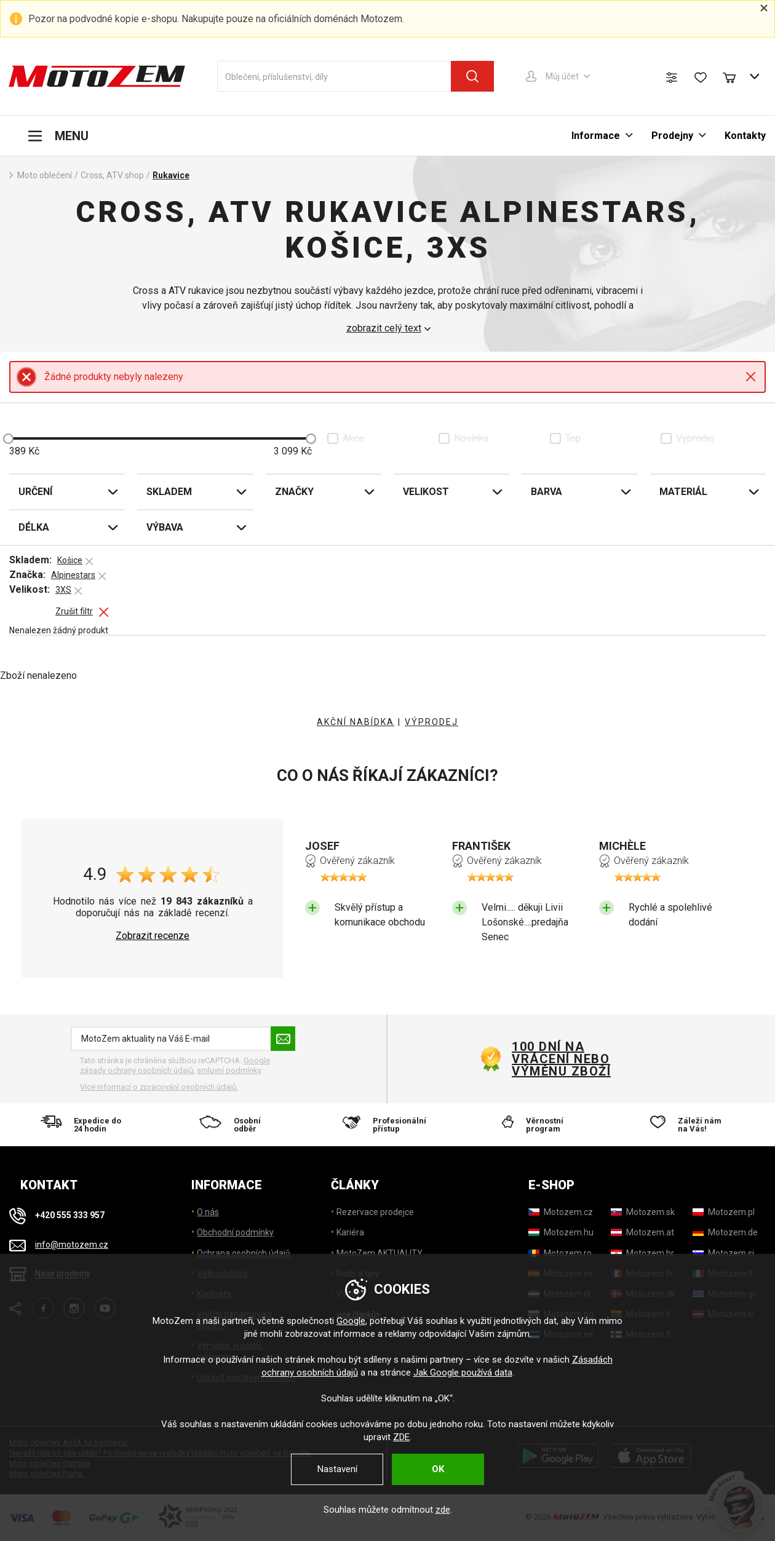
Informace (595, 135)
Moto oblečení (44, 175)
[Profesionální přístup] (387, 1124)
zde (442, 1509)
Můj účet (562, 76)
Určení (35, 491)
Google (350, 1320)
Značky (294, 491)
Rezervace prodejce (375, 1212)
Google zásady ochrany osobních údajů (175, 1065)
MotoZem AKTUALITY (379, 1253)
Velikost (426, 491)
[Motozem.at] (642, 1232)
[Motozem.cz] (560, 1212)
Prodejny (672, 135)
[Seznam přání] (700, 77)
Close (750, 376)
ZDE (401, 1437)
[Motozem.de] (725, 1232)
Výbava (164, 527)
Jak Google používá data (462, 1372)
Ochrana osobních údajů (243, 1253)
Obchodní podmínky (235, 1232)
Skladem (169, 491)
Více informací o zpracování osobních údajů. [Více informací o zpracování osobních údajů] (159, 1086)
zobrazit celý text (383, 328)
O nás (208, 1212)
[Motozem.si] (723, 1253)
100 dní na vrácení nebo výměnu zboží (561, 1058)
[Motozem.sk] (643, 1212)
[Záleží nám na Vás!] (690, 1124)
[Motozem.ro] (560, 1253)
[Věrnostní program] (539, 1124)
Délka (33, 527)
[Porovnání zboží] (672, 77)
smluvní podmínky (229, 1070)
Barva (546, 491)
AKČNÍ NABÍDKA (355, 722)
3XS (63, 590)
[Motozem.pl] (724, 1212)
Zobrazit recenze (152, 936)
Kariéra (350, 1232)
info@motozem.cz (71, 1245)
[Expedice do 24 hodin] (85, 1124)
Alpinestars (73, 575)
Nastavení (337, 1469)
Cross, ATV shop (112, 175)
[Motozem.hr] (642, 1253)
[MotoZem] (97, 76)
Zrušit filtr (74, 611)
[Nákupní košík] (735, 76)
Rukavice (171, 175)
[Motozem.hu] (561, 1232)
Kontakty (745, 135)
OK (438, 1469)
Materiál (683, 491)
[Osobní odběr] (236, 1124)
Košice (69, 560)
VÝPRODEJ (431, 722)
